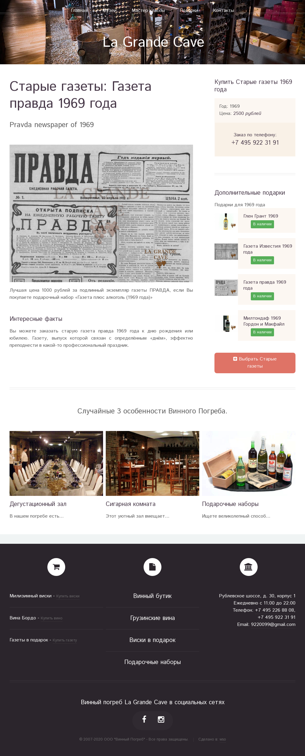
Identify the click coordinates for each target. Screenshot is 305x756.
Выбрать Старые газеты (255, 363)
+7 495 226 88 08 (274, 610)
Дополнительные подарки (249, 193)
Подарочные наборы (230, 504)
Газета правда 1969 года (264, 285)
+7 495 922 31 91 (276, 617)
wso (223, 739)
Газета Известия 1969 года (267, 249)
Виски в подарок (152, 640)
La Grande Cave (153, 42)
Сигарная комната (130, 504)
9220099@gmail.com (273, 624)
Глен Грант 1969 (260, 216)
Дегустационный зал (38, 504)
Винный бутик (152, 596)
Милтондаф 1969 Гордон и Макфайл (263, 321)
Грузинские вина (152, 618)
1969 (235, 106)
